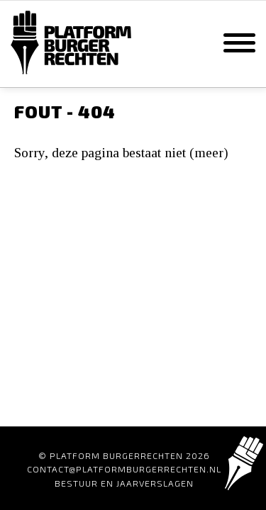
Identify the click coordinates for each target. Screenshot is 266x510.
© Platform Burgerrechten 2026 (124, 455)
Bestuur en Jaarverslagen (124, 483)
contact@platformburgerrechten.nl (124, 469)
